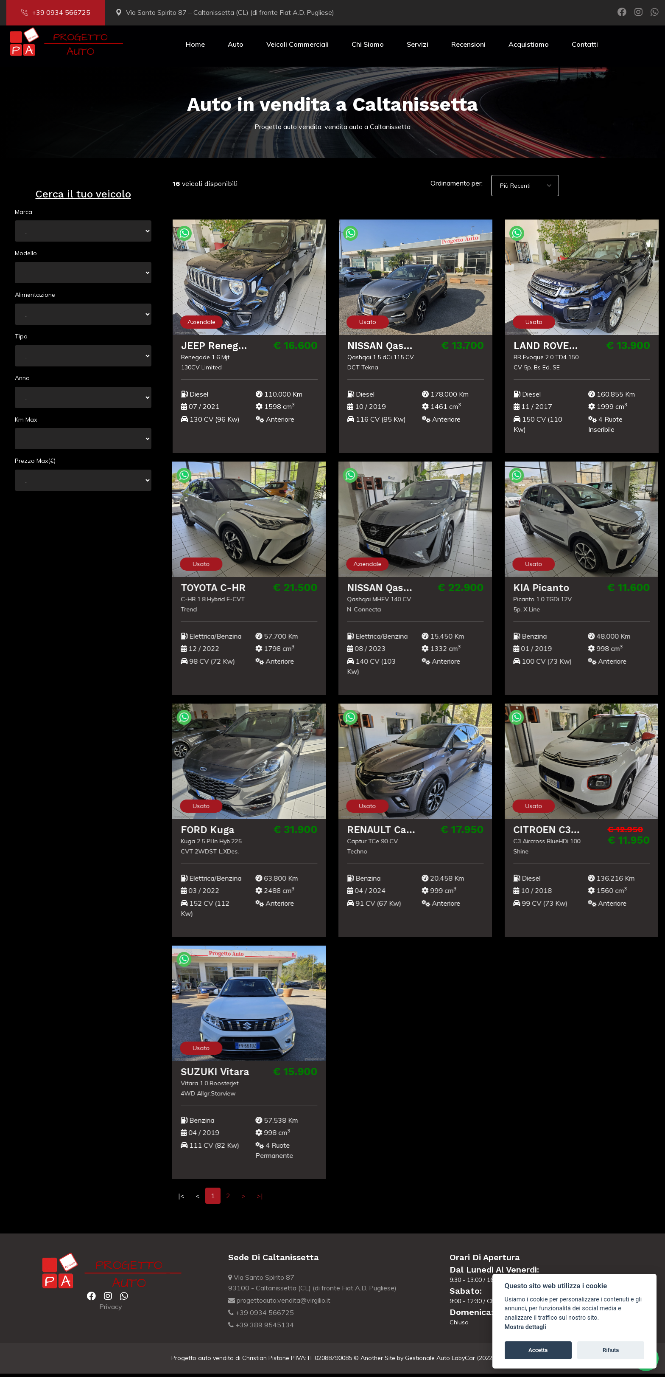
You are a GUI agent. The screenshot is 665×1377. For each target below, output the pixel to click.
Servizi (417, 47)
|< (181, 1199)
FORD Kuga (205, 833)
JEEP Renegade (220, 349)
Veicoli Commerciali (297, 47)
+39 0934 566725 (55, 12)
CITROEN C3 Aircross (561, 833)
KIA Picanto (538, 591)
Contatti (585, 47)
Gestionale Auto (427, 1361)
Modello (26, 256)
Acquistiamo (529, 47)
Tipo (21, 340)
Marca (23, 215)
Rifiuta (611, 1350)
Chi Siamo (368, 47)
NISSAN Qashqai (387, 349)
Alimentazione (35, 298)
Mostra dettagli (525, 1327)
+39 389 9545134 (261, 1328)
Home (195, 47)
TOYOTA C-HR (211, 591)
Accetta (538, 1350)
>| (260, 1199)
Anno (22, 381)
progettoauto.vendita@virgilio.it (279, 1303)
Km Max (26, 423)
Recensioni (468, 47)
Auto (235, 47)
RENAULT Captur (385, 833)
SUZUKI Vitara (212, 1075)
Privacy (110, 1310)
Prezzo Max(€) (35, 464)
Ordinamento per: (456, 186)
